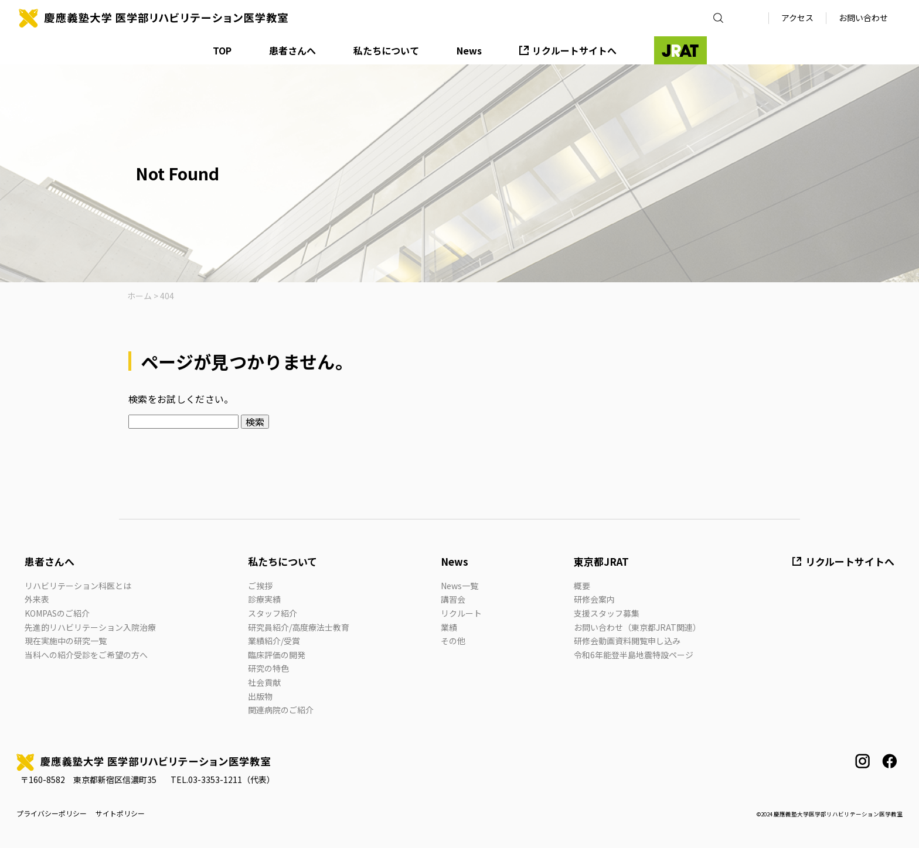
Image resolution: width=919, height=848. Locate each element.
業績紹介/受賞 (274, 641)
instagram (862, 761)
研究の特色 (268, 668)
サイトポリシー (120, 813)
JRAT (680, 50)
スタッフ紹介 (272, 613)
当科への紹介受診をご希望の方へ (86, 655)
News (469, 50)
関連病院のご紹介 (281, 710)
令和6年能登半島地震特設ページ (633, 655)
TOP (222, 50)
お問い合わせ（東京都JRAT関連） (637, 627)
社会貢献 (264, 682)
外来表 (37, 599)
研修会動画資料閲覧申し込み (627, 641)
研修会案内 (594, 599)
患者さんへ (292, 50)
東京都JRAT (601, 561)
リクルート (461, 613)
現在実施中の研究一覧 (66, 641)
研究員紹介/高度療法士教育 (298, 627)
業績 (449, 627)
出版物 (260, 696)
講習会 (453, 599)
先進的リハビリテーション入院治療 (90, 627)
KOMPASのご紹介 (57, 613)
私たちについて (386, 50)
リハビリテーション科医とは (78, 585)
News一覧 (459, 585)
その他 (453, 641)
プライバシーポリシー (51, 813)
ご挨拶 (260, 585)
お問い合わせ (863, 17)
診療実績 (264, 599)
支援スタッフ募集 (606, 613)
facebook (889, 761)
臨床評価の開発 (276, 655)
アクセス (797, 17)
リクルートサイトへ (574, 50)
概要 (582, 585)
